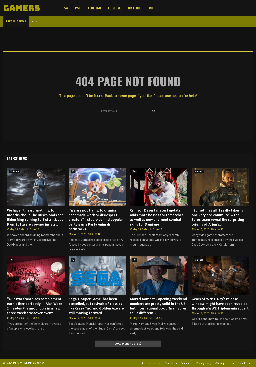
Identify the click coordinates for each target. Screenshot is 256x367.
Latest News (17, 158)
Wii (151, 8)
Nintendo (134, 8)
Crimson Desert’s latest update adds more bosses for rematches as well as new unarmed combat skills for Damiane (156, 218)
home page (127, 96)
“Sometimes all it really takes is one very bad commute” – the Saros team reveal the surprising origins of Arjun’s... (218, 218)
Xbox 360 (94, 8)
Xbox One (114, 8)
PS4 (65, 8)
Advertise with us (151, 363)
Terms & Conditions (239, 363)
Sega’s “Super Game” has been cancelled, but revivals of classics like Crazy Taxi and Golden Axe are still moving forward (96, 306)
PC (53, 8)
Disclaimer (187, 363)
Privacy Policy (204, 363)
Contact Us (170, 363)
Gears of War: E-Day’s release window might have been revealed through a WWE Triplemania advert (220, 304)
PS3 (78, 8)
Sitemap (219, 363)
